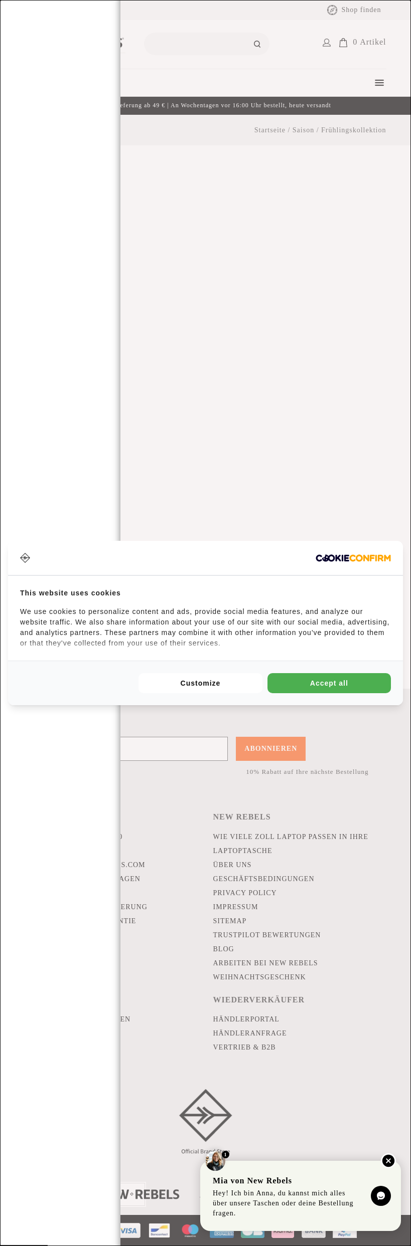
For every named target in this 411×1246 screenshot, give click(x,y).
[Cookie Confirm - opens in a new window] (353, 558)
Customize (201, 683)
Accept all (329, 683)
